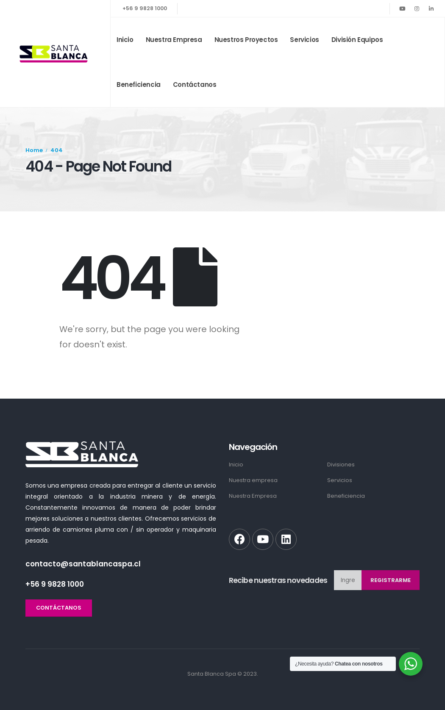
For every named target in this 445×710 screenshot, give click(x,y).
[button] (58, 607)
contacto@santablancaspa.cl (83, 564)
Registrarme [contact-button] (390, 580)
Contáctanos (195, 84)
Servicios (304, 39)
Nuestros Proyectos (246, 39)
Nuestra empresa (174, 39)
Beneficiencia (139, 84)
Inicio (125, 39)
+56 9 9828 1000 (144, 8)
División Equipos (357, 39)
